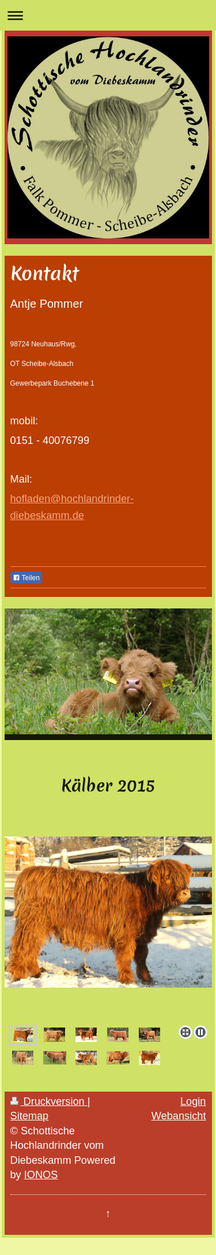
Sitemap (29, 1116)
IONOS (41, 1175)
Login (193, 1101)
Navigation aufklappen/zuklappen (108, 15)
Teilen (26, 578)
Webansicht (178, 1116)
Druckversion (49, 1101)
